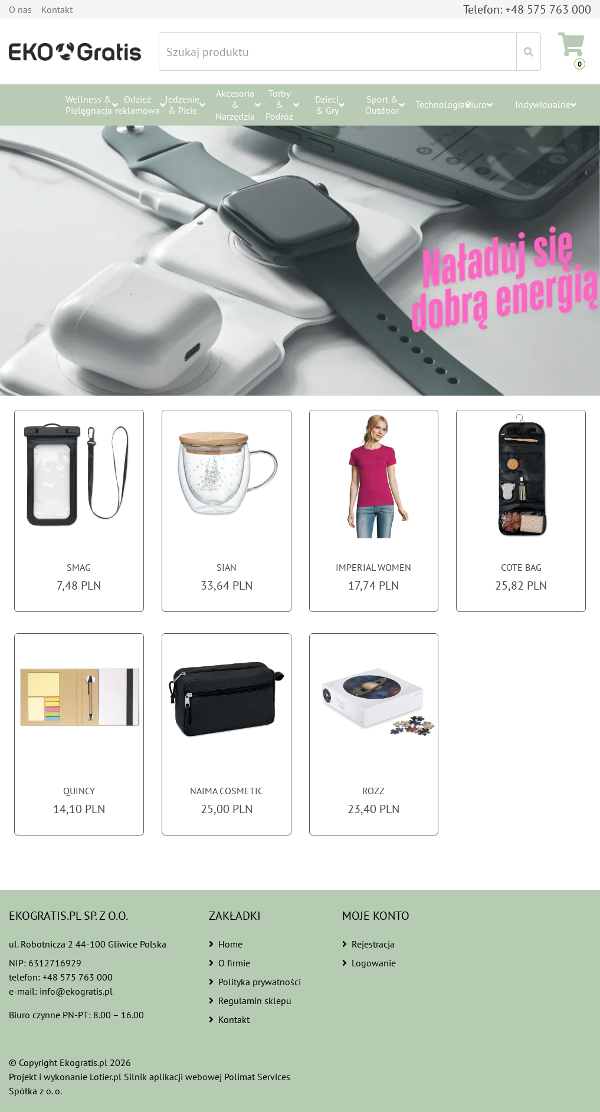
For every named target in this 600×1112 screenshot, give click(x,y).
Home (225, 944)
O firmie (230, 963)
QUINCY (79, 791)
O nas (20, 9)
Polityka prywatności (255, 982)
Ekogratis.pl (83, 1062)
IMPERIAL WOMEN (373, 567)
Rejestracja (368, 944)
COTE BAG (521, 567)
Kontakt (57, 9)
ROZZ (373, 791)
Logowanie (368, 963)
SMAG (79, 567)
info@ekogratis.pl (76, 991)
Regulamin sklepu (249, 1000)
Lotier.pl (107, 1077)
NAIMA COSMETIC (226, 791)
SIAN (226, 567)
